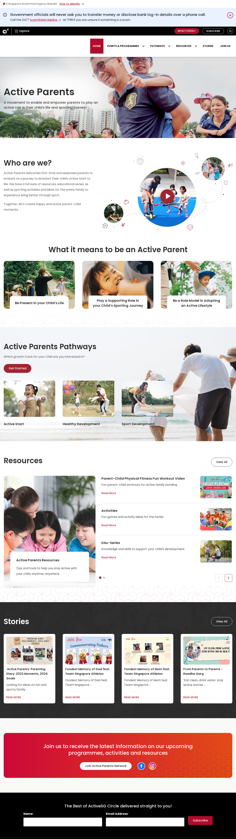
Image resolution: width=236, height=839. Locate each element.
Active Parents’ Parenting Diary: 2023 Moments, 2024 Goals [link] (27, 667)
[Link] (167, 201)
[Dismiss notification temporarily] (230, 15)
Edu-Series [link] (110, 536)
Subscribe (213, 31)
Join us (225, 43)
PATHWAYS (157, 43)
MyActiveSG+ (186, 31)
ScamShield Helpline (44, 20)
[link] (29, 397)
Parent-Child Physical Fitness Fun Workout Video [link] (143, 472)
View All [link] (221, 456)
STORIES (208, 43)
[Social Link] (141, 760)
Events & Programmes (123, 43)
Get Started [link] (17, 362)
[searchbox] (62, 815)
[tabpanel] (166, 485)
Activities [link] (109, 504)
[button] (230, 31)
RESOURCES (183, 43)
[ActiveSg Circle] (6, 31)
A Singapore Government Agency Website (31, 4)
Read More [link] (111, 487)
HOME (97, 43)
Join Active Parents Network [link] (106, 760)
